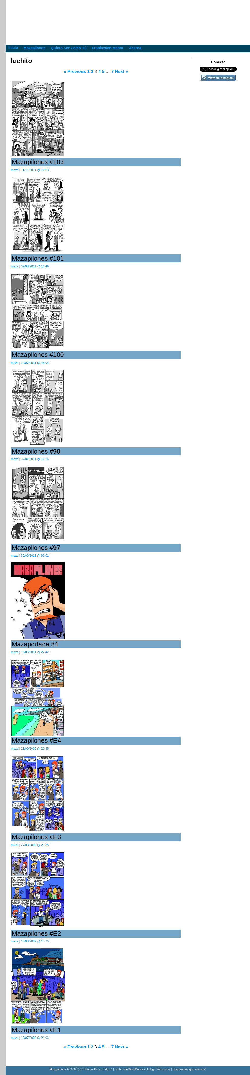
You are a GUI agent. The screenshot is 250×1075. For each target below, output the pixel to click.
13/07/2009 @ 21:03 (35, 1038)
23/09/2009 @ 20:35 (35, 748)
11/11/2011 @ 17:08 (35, 170)
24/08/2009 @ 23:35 (35, 845)
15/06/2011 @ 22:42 (35, 652)
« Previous (75, 71)
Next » (121, 71)
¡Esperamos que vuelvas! (189, 1069)
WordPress (135, 1069)
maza (14, 170)
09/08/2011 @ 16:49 (35, 266)
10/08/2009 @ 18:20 (35, 941)
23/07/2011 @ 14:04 (35, 363)
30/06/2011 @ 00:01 (35, 555)
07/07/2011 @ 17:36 (35, 459)
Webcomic (164, 1069)
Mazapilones (58, 1069)
